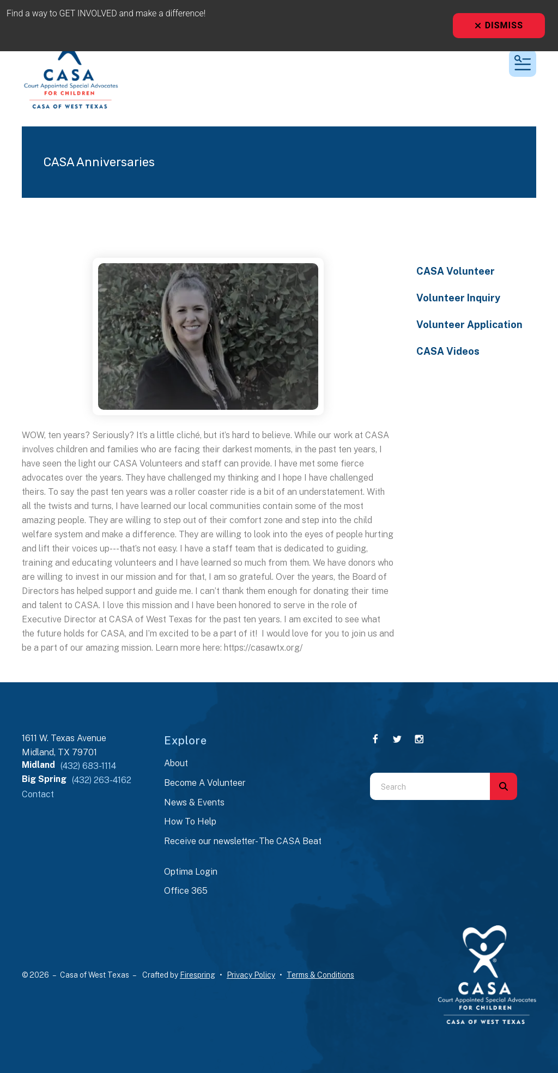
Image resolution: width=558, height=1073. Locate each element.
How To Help (190, 821)
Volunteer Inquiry (458, 298)
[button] (522, 63)
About (176, 763)
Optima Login (190, 871)
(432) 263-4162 (101, 780)
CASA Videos (448, 351)
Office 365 (186, 891)
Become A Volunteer (205, 783)
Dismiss (499, 25)
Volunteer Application (469, 324)
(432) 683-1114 (88, 766)
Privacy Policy (251, 975)
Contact (38, 794)
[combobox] (430, 786)
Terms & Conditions (320, 975)
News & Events (194, 802)
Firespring (197, 975)
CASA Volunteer (455, 271)
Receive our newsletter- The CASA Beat (243, 841)
